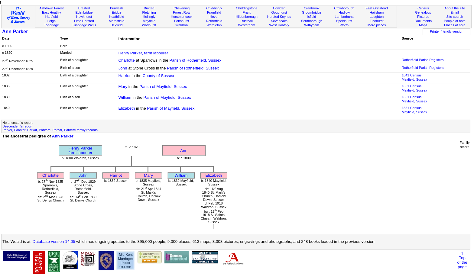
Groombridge (312, 12)
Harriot (124, 75)
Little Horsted (84, 21)
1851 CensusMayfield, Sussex (414, 88)
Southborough (311, 21)
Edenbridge (84, 12)
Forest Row (181, 12)
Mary (123, 86)
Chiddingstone (246, 8)
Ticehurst (376, 21)
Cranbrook (312, 8)
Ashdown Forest (51, 8)
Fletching (149, 12)
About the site (454, 8)
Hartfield (51, 16)
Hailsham (377, 12)
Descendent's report (17, 126)
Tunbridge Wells (84, 25)
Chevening (182, 8)
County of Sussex (158, 75)
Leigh (51, 21)
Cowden (279, 8)
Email (454, 12)
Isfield (311, 16)
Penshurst (181, 21)
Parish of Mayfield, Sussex (163, 86)
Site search (454, 16)
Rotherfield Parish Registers (422, 60)
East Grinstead (376, 8)
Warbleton (214, 25)
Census (423, 8)
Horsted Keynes (279, 16)
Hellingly (149, 16)
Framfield (214, 12)
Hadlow (344, 12)
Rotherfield (214, 21)
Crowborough (344, 8)
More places (377, 25)
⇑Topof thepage (462, 260)
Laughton (377, 16)
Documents (423, 21)
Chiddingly (214, 8)
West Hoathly (279, 25)
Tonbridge (51, 25)
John (122, 68)
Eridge (117, 12)
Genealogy (423, 12)
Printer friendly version (446, 31)
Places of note (454, 25)
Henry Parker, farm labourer (143, 53)
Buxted (149, 8)
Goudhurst (279, 12)
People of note (455, 21)
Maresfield (116, 21)
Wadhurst (149, 25)
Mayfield (149, 21)
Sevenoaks (279, 21)
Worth (344, 25)
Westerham (246, 25)
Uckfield (117, 25)
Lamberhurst (344, 16)
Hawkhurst (84, 16)
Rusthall (247, 21)
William (124, 97)
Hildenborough (247, 16)
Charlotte (126, 60)
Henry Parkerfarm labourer (80, 150)
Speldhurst (344, 21)
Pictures (423, 16)
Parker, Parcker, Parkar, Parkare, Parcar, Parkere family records (50, 130)
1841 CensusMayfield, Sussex (414, 77)
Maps (423, 25)
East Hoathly (51, 12)
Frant (247, 12)
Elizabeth (126, 108)
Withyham (311, 25)
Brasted (84, 8)
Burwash (116, 8)
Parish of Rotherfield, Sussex (195, 60)
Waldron (181, 25)
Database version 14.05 (54, 241)
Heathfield (116, 16)
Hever (214, 16)
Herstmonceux (182, 16)
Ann (183, 150)
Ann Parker (15, 31)
